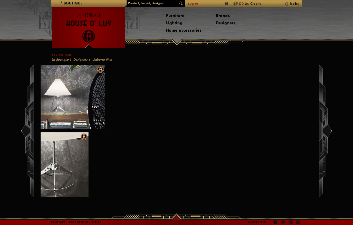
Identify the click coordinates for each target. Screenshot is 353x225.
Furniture (175, 15)
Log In (193, 3)
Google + (291, 222)
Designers (226, 22)
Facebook (275, 222)
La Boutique (60, 59)
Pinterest (283, 222)
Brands (223, 15)
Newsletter (257, 222)
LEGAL (96, 222)
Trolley (295, 3)
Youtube (298, 222)
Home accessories (184, 30)
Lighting (174, 22)
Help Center (78, 222)
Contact (58, 222)
